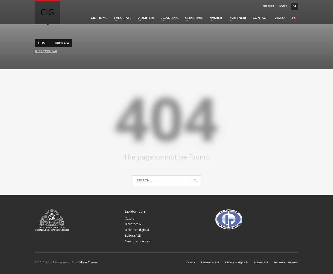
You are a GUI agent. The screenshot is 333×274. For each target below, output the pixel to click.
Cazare (129, 218)
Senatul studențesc (138, 241)
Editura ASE (133, 235)
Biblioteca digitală (137, 230)
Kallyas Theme (87, 262)
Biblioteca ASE (134, 224)
